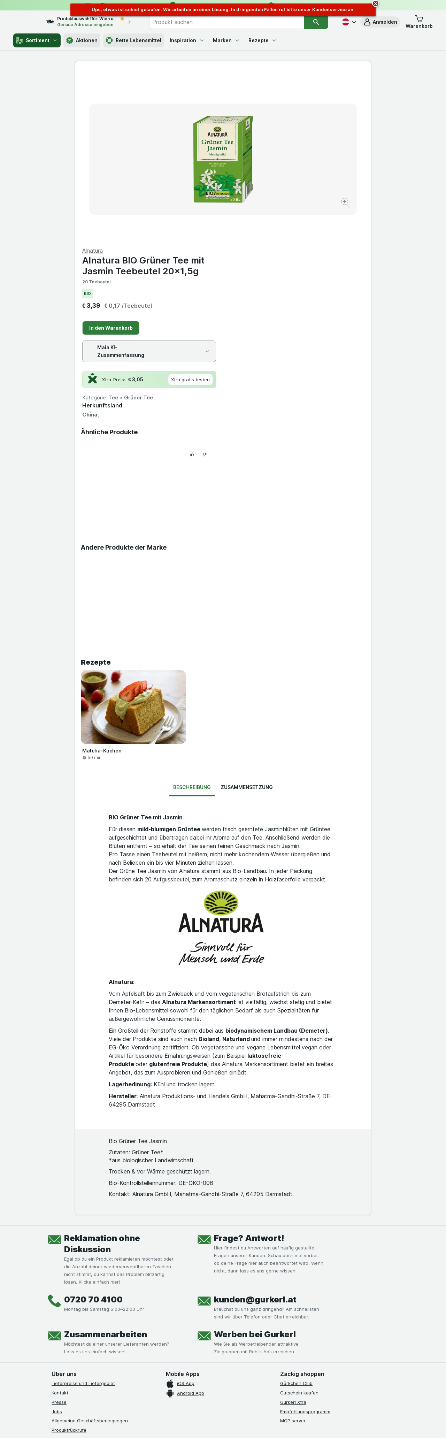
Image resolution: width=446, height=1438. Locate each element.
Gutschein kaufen (299, 1225)
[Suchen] (316, 22)
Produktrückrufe (69, 1262)
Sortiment (37, 40)
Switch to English (236, 1395)
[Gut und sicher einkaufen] (248, 1334)
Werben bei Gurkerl (255, 1167)
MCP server (293, 1253)
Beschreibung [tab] (192, 619)
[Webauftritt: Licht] (219, 1424)
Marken (226, 40)
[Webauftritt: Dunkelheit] (254, 1424)
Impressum (63, 1290)
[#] (304, 1322)
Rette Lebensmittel (133, 40)
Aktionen (82, 40)
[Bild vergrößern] (198, 181)
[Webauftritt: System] (188, 1424)
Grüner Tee (286, 230)
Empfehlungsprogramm (305, 1243)
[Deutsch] (348, 22)
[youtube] (89, 1317)
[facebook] (56, 1317)
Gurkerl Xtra (293, 1234)
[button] (380, 22)
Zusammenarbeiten (105, 1167)
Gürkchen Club (296, 1215)
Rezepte (262, 40)
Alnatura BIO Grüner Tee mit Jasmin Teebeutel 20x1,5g (291, 98)
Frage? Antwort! (249, 1070)
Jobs (57, 1243)
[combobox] (234, 22)
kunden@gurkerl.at (255, 1132)
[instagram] (72, 1317)
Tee (261, 230)
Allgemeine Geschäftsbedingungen (90, 1253)
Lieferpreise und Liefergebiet (83, 1215)
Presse (59, 1234)
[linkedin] (106, 1317)
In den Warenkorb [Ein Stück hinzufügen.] (258, 160)
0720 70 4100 (93, 1132)
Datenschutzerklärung (75, 1281)
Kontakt (60, 1225)
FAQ (56, 1272)
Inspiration (187, 40)
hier (168, 1378)
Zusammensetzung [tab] (247, 619)
